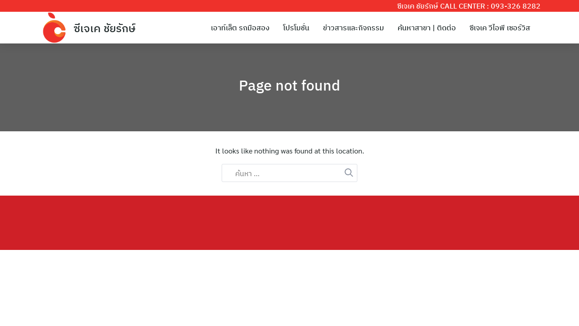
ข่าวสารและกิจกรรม (353, 27)
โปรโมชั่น (296, 27)
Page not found (289, 85)
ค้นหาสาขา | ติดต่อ (427, 27)
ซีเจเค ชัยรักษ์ (105, 28)
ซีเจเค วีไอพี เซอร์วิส (500, 27)
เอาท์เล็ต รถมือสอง (240, 27)
